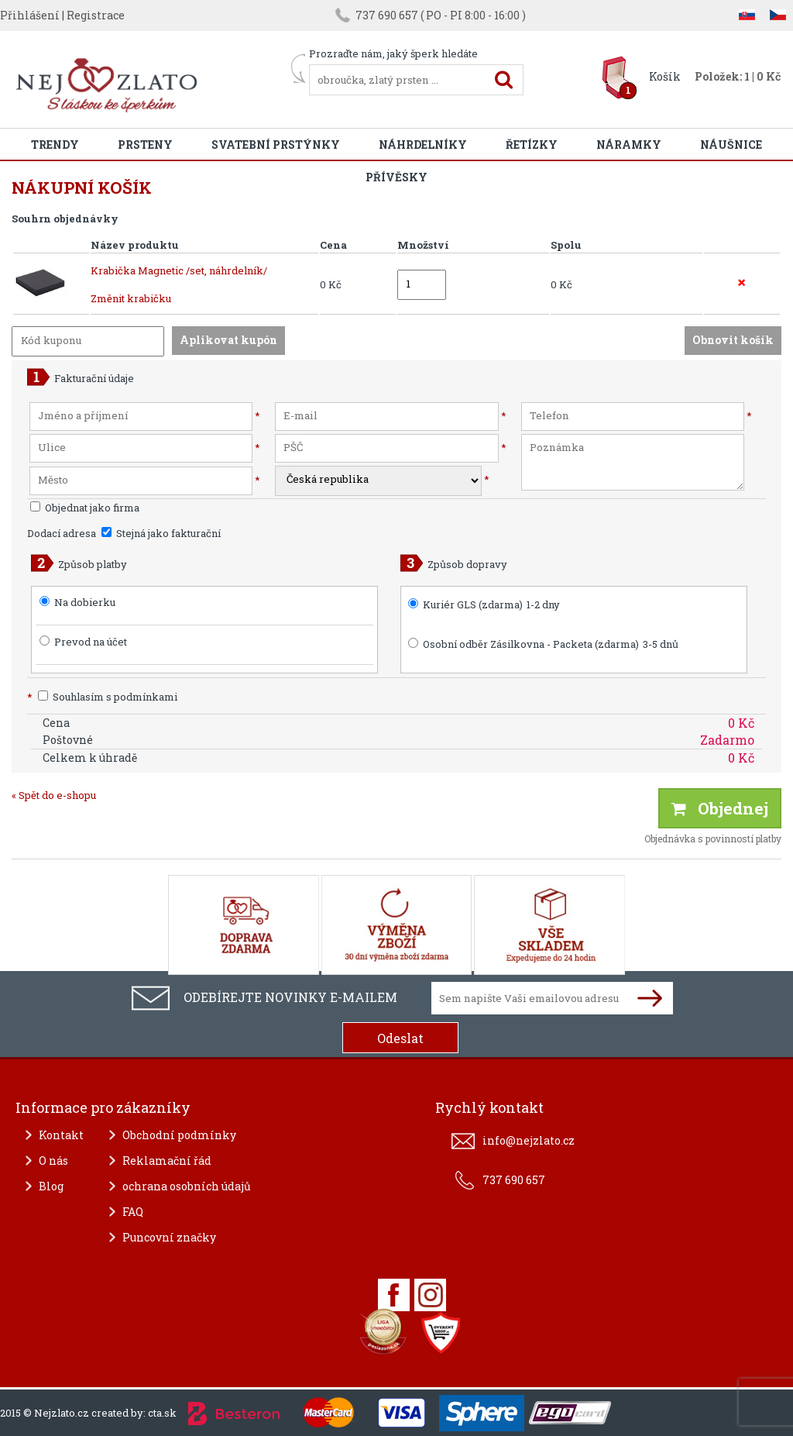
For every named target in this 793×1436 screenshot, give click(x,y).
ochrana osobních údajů (186, 1186)
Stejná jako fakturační (161, 533)
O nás (53, 1160)
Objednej (719, 808)
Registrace (96, 15)
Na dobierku (84, 602)
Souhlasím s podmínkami (102, 697)
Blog (51, 1186)
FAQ (132, 1211)
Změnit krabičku (131, 298)
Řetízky (532, 144)
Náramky (628, 144)
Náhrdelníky (423, 144)
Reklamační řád (166, 1160)
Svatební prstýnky (275, 144)
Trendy (55, 144)
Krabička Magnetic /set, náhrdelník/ (179, 270)
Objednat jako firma (84, 508)
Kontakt (61, 1135)
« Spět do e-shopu (54, 795)
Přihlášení (30, 15)
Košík (665, 76)
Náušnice (731, 144)
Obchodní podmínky (179, 1135)
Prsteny (145, 144)
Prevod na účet (90, 642)
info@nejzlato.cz (528, 1140)
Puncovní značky (169, 1237)
